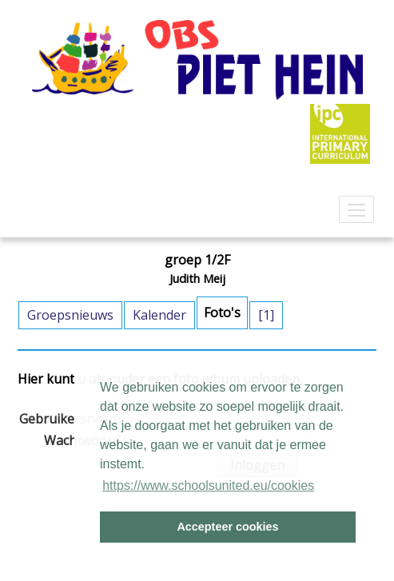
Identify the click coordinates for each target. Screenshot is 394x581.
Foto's (222, 312)
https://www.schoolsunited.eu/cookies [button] (208, 485)
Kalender (159, 315)
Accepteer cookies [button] (227, 526)
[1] (266, 315)
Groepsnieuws (70, 315)
